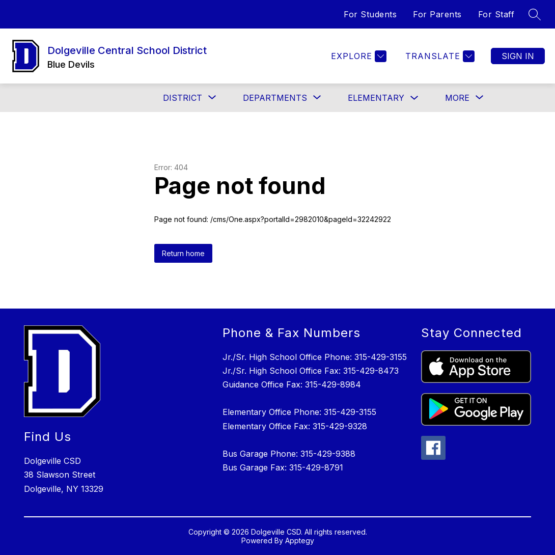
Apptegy (299, 540)
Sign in (518, 56)
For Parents (437, 14)
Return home (183, 253)
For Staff (496, 14)
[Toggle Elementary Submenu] (414, 98)
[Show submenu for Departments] (275, 98)
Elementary (376, 98)
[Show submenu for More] (457, 98)
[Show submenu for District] (182, 98)
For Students (370, 14)
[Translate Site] (439, 56)
